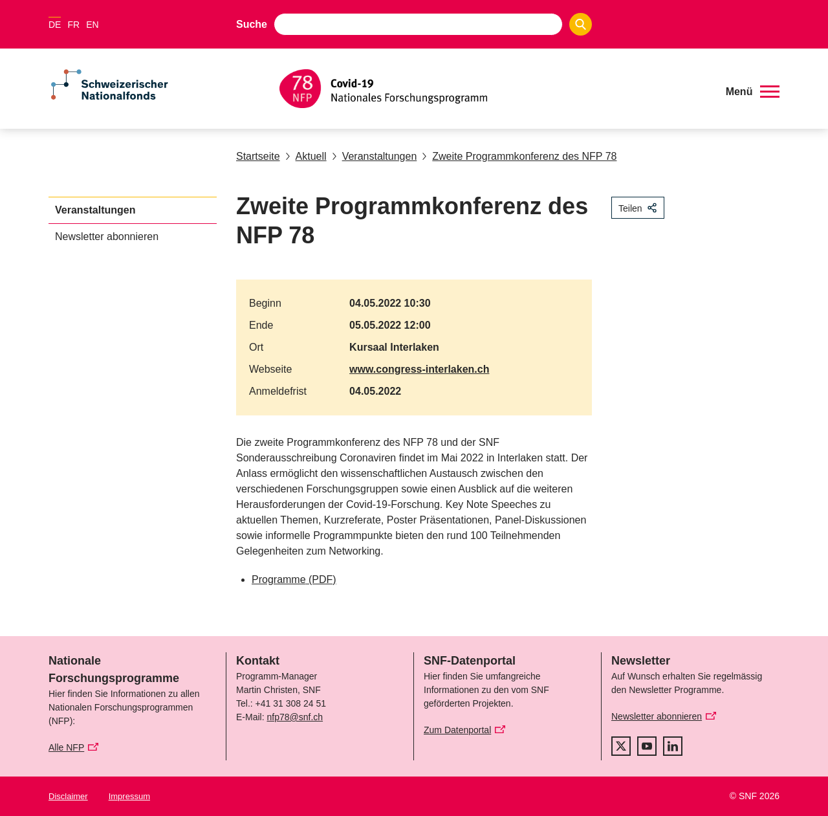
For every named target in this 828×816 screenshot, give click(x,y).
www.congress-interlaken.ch (419, 369)
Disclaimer (68, 796)
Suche (251, 24)
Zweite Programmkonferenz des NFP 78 (519, 156)
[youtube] (647, 746)
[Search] (580, 24)
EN (92, 24)
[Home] (494, 88)
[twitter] (621, 746)
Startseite (258, 156)
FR (73, 24)
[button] (752, 92)
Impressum (129, 796)
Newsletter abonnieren (106, 236)
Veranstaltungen (374, 156)
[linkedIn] (672, 746)
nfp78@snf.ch (295, 717)
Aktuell (306, 156)
